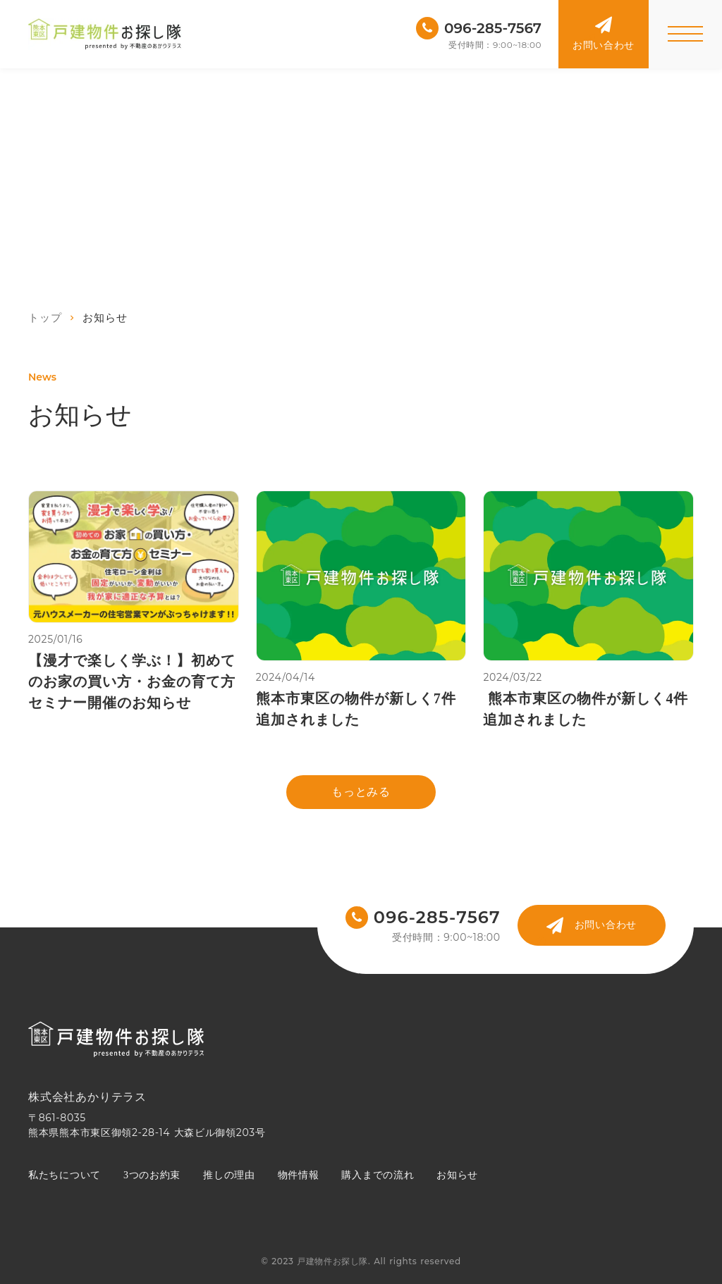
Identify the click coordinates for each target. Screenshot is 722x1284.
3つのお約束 (151, 1175)
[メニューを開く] (685, 34)
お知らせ (457, 1175)
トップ (44, 317)
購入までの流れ (377, 1175)
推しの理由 (229, 1175)
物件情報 (298, 1175)
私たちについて (64, 1175)
